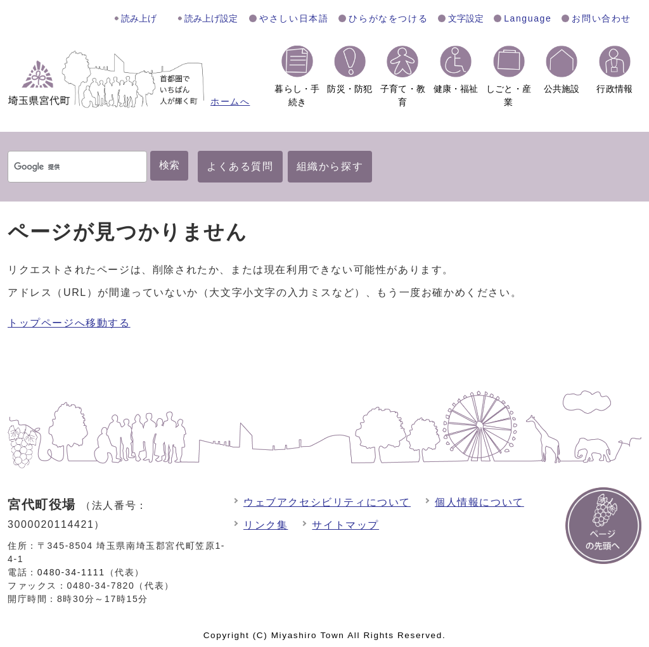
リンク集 (265, 525)
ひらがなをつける (388, 18)
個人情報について (479, 502)
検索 (169, 165)
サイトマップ (345, 525)
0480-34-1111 (71, 572)
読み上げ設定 (211, 18)
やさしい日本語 (293, 18)
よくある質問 (240, 166)
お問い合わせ (601, 18)
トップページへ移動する (69, 322)
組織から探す (330, 166)
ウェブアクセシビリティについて (327, 502)
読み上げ (139, 18)
